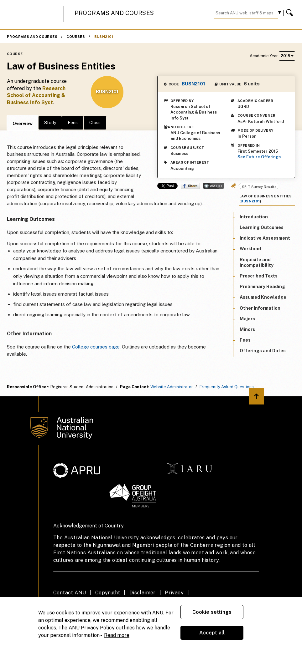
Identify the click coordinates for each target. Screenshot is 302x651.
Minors (247, 329)
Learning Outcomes (262, 227)
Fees (73, 122)
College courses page (96, 346)
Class (95, 122)
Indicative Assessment (265, 238)
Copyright (107, 593)
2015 (287, 55)
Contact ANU (69, 593)
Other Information (260, 308)
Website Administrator (171, 386)
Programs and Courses (114, 13)
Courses (75, 36)
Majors (247, 318)
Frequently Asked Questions (227, 386)
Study (50, 122)
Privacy (174, 593)
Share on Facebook (190, 186)
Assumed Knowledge (263, 297)
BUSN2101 (103, 36)
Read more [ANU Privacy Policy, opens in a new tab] (116, 635)
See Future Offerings (259, 157)
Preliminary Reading (262, 286)
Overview (23, 123)
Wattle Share (213, 186)
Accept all (212, 633)
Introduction (254, 216)
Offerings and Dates (263, 350)
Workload (250, 248)
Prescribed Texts (259, 275)
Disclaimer (142, 593)
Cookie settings (212, 612)
